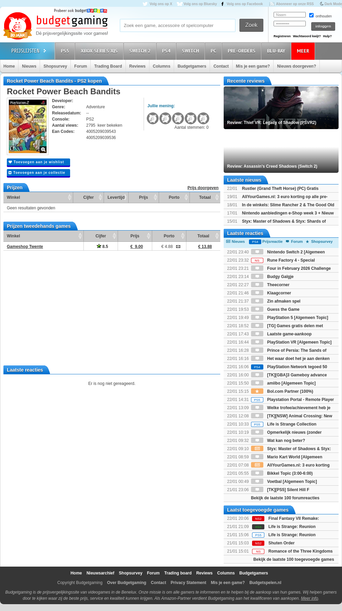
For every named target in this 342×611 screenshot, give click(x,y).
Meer (304, 50)
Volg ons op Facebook (245, 4)
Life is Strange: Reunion (292, 526)
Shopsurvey (55, 66)
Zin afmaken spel (276, 301)
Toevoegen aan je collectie (37, 173)
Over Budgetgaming (126, 582)
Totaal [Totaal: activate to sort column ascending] (205, 197)
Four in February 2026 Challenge (291, 268)
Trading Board (108, 66)
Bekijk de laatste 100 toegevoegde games (293, 559)
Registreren (282, 36)
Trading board (178, 573)
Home (9, 66)
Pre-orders (243, 50)
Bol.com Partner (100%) (282, 391)
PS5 (66, 50)
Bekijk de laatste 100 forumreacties (285, 498)
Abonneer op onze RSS (295, 4)
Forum (80, 66)
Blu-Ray (277, 50)
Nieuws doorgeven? (296, 66)
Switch (191, 50)
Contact (221, 66)
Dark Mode (333, 4)
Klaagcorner (271, 293)
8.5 (102, 246)
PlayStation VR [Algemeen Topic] (291, 342)
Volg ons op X (160, 4)
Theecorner (270, 284)
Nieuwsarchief (100, 573)
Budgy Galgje (272, 276)
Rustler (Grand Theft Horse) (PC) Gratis (280, 188)
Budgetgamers (191, 66)
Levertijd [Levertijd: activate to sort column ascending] (115, 197)
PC (214, 50)
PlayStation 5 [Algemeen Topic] (289, 317)
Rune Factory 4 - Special (283, 260)
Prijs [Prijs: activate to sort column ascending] (143, 197)
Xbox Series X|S (100, 50)
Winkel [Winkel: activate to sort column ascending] (13, 197)
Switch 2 (141, 50)
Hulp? (327, 36)
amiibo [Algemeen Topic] (283, 383)
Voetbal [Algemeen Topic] (284, 481)
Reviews (137, 66)
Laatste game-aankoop (281, 334)
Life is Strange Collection (283, 424)
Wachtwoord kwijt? (307, 36)
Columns (161, 66)
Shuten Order (281, 543)
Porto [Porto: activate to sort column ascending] (174, 197)
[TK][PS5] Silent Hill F (280, 489)
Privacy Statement (188, 582)
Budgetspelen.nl (265, 582)
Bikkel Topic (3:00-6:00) (282, 473)
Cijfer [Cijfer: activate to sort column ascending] (88, 197)
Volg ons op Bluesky (200, 4)
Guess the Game (275, 309)
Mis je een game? (253, 66)
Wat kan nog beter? (278, 440)
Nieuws (29, 66)
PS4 (167, 50)
